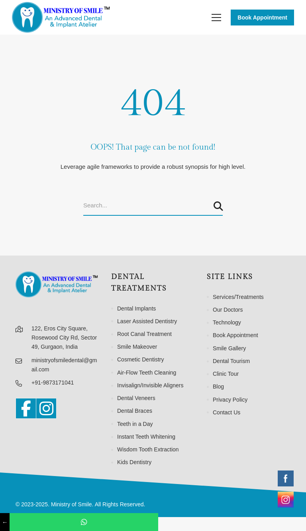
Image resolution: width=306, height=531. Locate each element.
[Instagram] (46, 408)
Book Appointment (262, 17)
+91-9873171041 (52, 382)
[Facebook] (26, 408)
